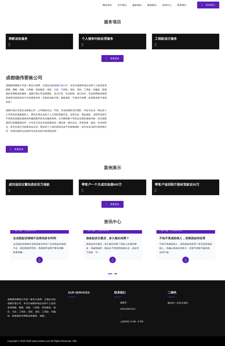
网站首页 (107, 5)
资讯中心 (166, 5)
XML (74, 341)
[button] (110, 273)
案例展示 (152, 5)
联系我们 (181, 5)
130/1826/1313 (127, 309)
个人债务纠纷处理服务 (97, 38)
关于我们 (122, 5)
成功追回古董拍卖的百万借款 (29, 184)
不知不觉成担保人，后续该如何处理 (182, 238)
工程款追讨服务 (166, 38)
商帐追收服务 (18, 38)
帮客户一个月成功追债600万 (102, 184)
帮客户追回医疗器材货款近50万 (177, 184)
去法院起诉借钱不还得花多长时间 (34, 238)
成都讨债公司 (61, 85)
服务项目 (137, 5)
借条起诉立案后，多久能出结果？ (107, 238)
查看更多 (112, 58)
